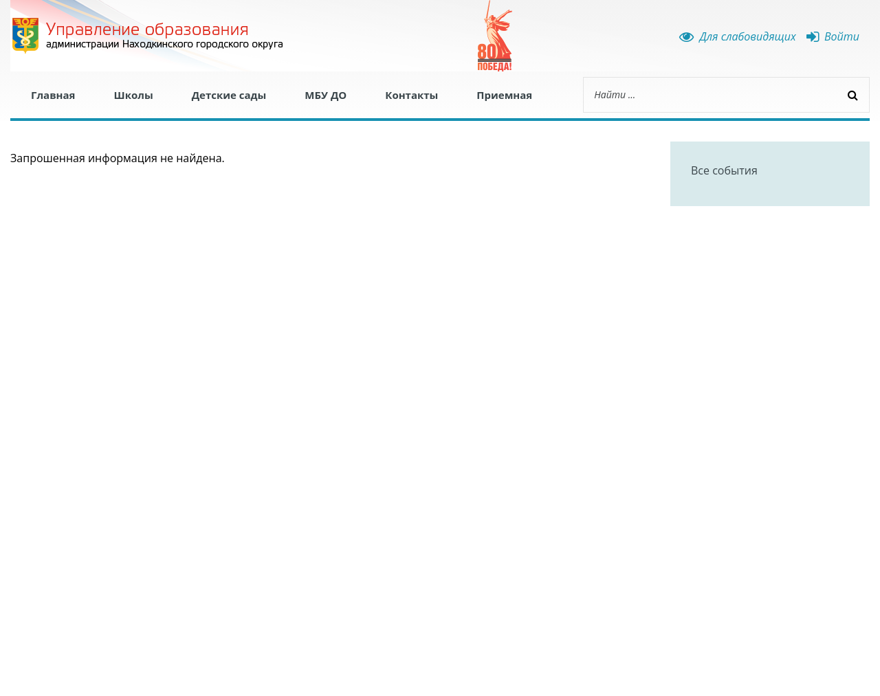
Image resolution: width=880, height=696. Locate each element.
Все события (724, 170)
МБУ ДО (325, 95)
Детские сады (229, 95)
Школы (133, 95)
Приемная (504, 95)
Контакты (411, 95)
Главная (53, 95)
